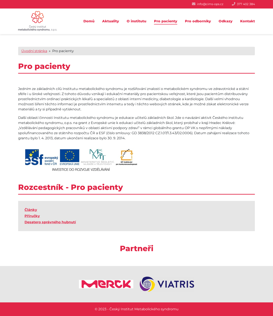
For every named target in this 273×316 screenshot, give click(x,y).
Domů (88, 21)
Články (31, 210)
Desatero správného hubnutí (50, 222)
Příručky (32, 216)
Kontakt (247, 21)
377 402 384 (246, 4)
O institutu (136, 21)
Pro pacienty (165, 21)
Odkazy (225, 21)
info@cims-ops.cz (210, 4)
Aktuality (110, 21)
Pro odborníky (198, 21)
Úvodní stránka (34, 51)
